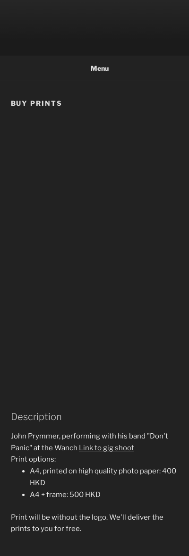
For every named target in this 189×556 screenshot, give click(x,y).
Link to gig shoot (106, 448)
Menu (95, 68)
